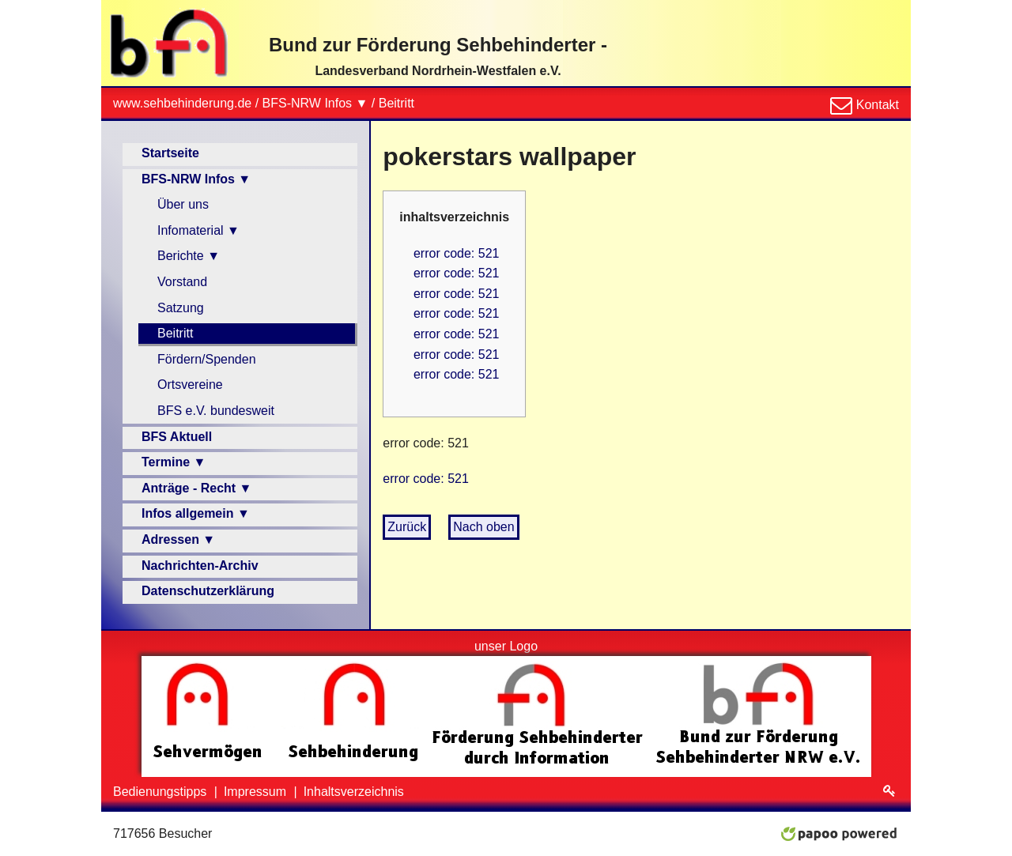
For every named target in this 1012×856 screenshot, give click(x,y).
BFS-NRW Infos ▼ (315, 103)
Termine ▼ (174, 462)
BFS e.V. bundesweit (215, 410)
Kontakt (875, 104)
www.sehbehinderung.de (182, 103)
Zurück (406, 527)
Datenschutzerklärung (208, 591)
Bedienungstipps (161, 791)
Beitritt (396, 103)
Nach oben (483, 527)
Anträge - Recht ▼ (196, 488)
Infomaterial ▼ (198, 230)
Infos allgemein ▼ (196, 513)
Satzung (180, 308)
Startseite (170, 153)
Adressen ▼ (178, 539)
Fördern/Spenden (206, 359)
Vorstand (182, 281)
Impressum (257, 791)
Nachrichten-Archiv (200, 565)
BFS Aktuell (177, 436)
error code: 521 (456, 253)
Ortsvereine (190, 384)
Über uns (183, 204)
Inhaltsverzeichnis (354, 791)
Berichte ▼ (188, 255)
